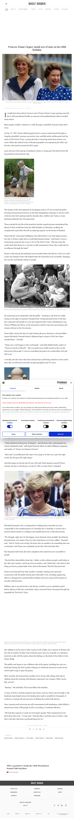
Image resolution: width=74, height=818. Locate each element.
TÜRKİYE (37, 789)
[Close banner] (71, 382)
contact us (39, 813)
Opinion (37, 795)
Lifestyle (37, 792)
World (60, 789)
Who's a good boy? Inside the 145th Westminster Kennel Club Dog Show (28, 767)
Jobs (8, 813)
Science (56, 9)
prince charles (39, 738)
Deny (13, 434)
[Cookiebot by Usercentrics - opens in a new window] (58, 382)
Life (6, 9)
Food (40, 9)
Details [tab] (37, 388)
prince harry (49, 738)
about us (27, 813)
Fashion (48, 9)
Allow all (60, 434)
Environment (23, 9)
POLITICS (14, 789)
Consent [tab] (13, 388)
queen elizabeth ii (19, 738)
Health (13, 9)
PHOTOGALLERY (14, 772)
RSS (48, 813)
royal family (30, 738)
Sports (14, 795)
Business (14, 792)
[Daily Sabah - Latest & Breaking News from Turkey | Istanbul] (37, 4)
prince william (59, 738)
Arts (60, 792)
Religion (65, 9)
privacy (17, 813)
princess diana (8, 738)
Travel (33, 9)
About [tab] (61, 388)
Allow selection (37, 434)
